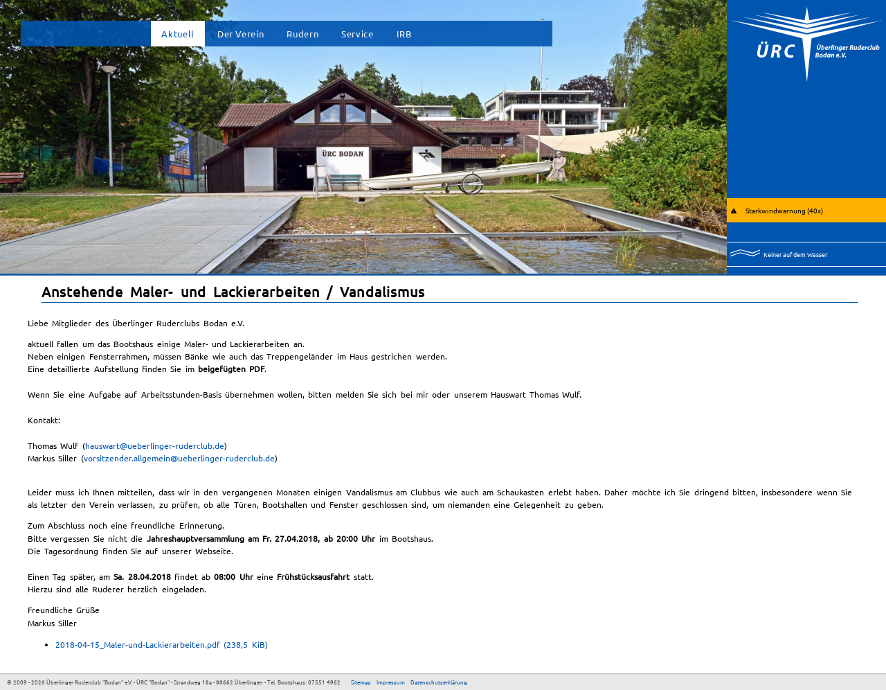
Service (357, 33)
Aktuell (177, 33)
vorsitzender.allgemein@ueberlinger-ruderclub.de (179, 457)
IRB (404, 33)
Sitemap (361, 682)
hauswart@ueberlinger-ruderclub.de (154, 445)
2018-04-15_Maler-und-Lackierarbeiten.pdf (161, 644)
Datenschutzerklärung (438, 682)
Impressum (391, 682)
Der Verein (240, 33)
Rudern (302, 33)
